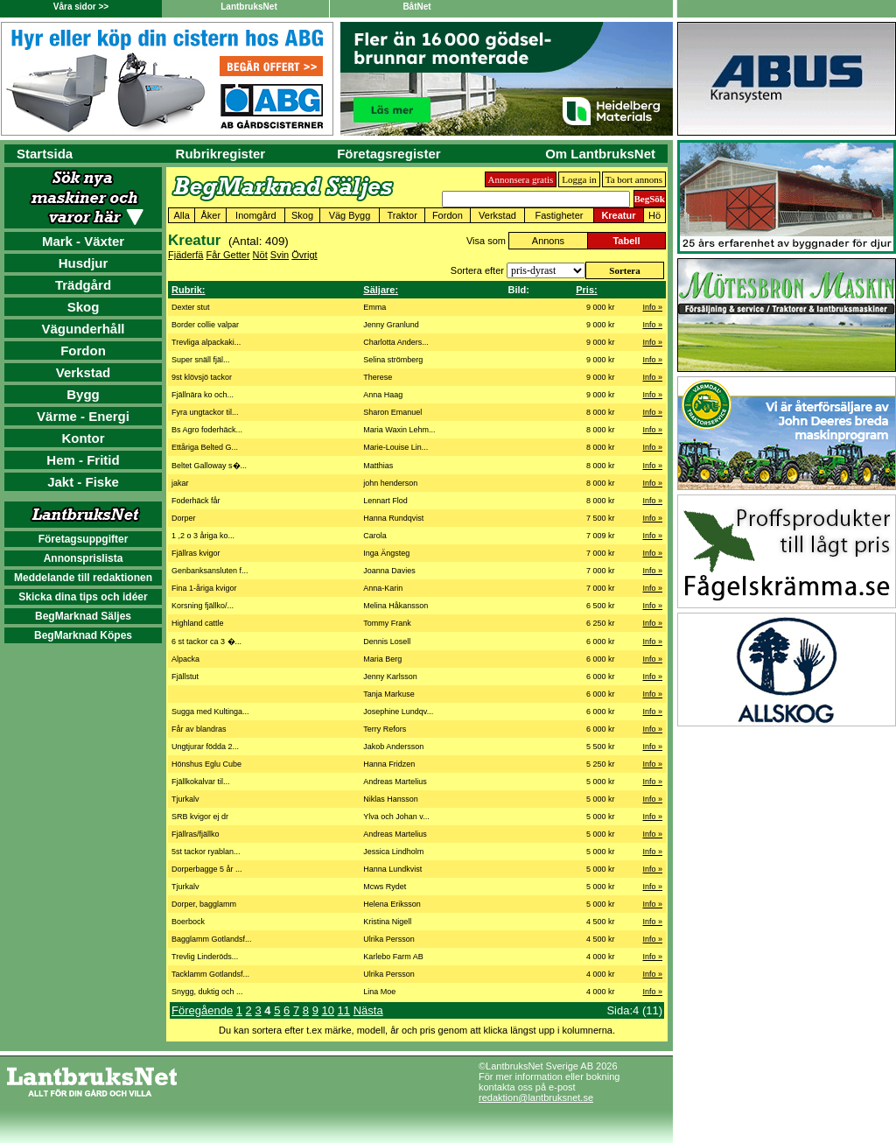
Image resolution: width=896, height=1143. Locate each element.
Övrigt (304, 254)
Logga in (579, 179)
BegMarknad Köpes (83, 635)
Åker (210, 215)
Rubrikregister (221, 153)
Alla (181, 215)
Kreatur (618, 215)
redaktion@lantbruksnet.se (536, 1097)
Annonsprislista (83, 558)
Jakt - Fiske (83, 481)
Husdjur (83, 263)
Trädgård (83, 284)
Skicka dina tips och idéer (82, 597)
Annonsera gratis (521, 179)
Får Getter (227, 254)
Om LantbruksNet (600, 153)
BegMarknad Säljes (83, 616)
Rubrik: (189, 289)
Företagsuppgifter (83, 539)
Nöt (260, 254)
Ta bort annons (634, 179)
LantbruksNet (248, 6)
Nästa (368, 1010)
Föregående (202, 1010)
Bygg (83, 394)
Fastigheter (559, 215)
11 (344, 1010)
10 (327, 1010)
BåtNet (416, 6)
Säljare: (380, 289)
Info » (652, 307)
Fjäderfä (185, 254)
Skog (83, 306)
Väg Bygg (350, 215)
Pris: (586, 289)
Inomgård (255, 215)
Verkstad (83, 372)
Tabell (626, 240)
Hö (654, 215)
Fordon (83, 350)
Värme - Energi (83, 416)
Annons (548, 240)
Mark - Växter (83, 241)
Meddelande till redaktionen (83, 578)
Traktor (401, 215)
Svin (279, 254)
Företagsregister (388, 153)
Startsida (45, 153)
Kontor (82, 438)
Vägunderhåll (82, 328)
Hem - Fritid (82, 459)
